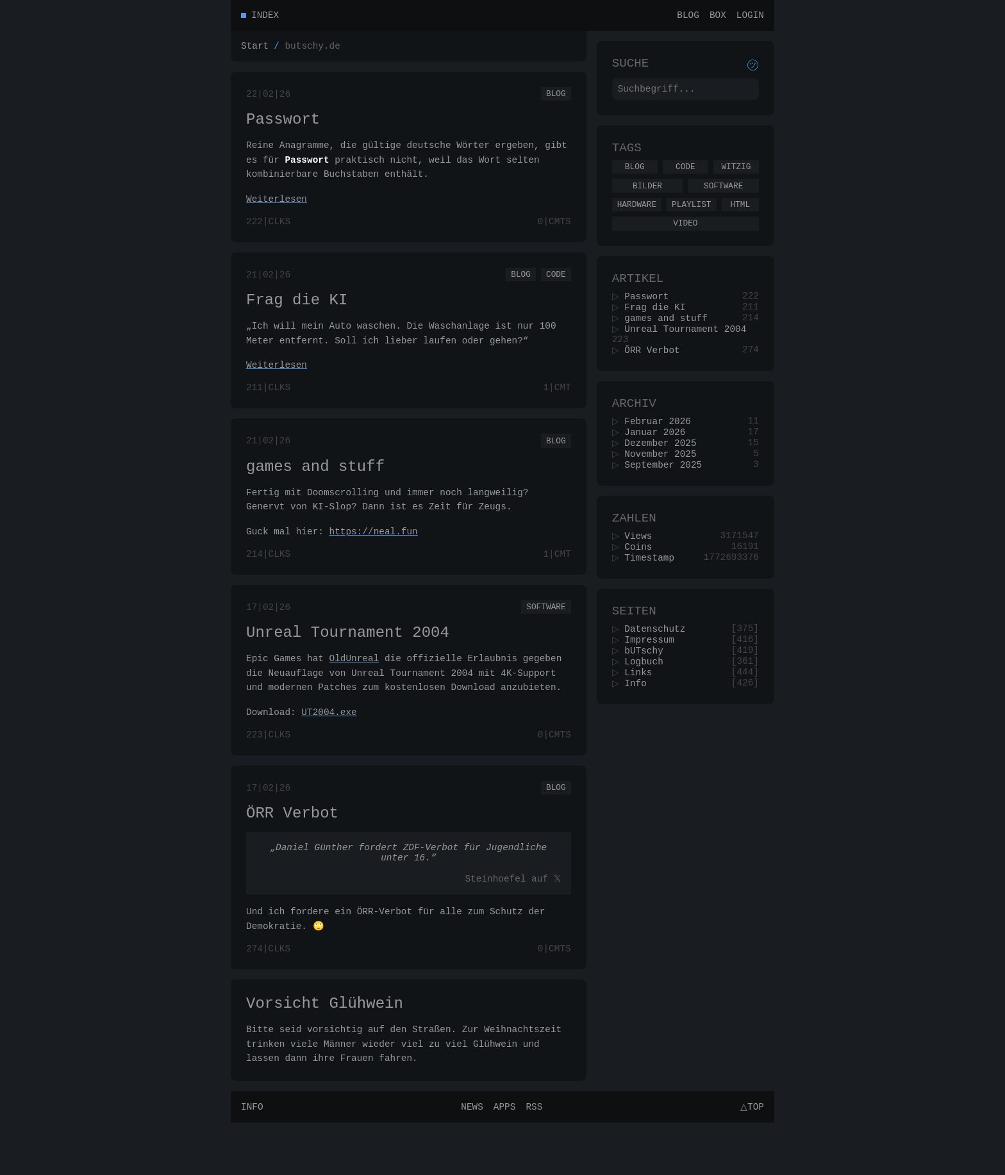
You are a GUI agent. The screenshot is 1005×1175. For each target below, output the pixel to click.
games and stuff (315, 489)
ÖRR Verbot (292, 851)
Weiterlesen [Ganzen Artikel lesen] (276, 208)
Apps (503, 1159)
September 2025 (667, 501)
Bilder (647, 197)
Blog (688, 16)
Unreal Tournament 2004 (347, 663)
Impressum (654, 689)
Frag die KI (296, 315)
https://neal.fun (373, 556)
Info (640, 738)
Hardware (636, 218)
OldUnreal (354, 691)
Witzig (736, 176)
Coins (642, 589)
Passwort (283, 127)
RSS (532, 1159)
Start (255, 49)
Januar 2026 (659, 465)
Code (556, 287)
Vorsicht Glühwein (324, 1053)
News (470, 1159)
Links (642, 725)
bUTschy (648, 701)
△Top (750, 1159)
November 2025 (665, 489)
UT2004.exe (328, 745)
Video (685, 238)
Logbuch (648, 713)
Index (265, 16)
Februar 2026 (662, 453)
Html (740, 218)
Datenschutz (659, 677)
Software (545, 635)
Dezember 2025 (665, 477)
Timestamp (654, 601)
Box (718, 16)
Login (750, 16)
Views (642, 577)
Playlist (691, 218)
